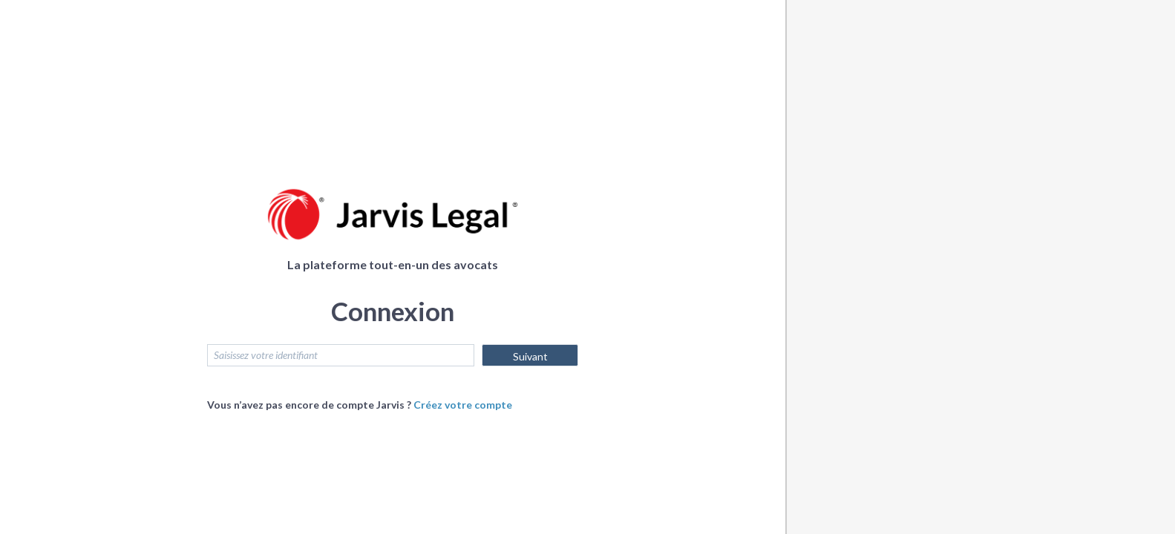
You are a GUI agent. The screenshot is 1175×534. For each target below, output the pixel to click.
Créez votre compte (462, 404)
